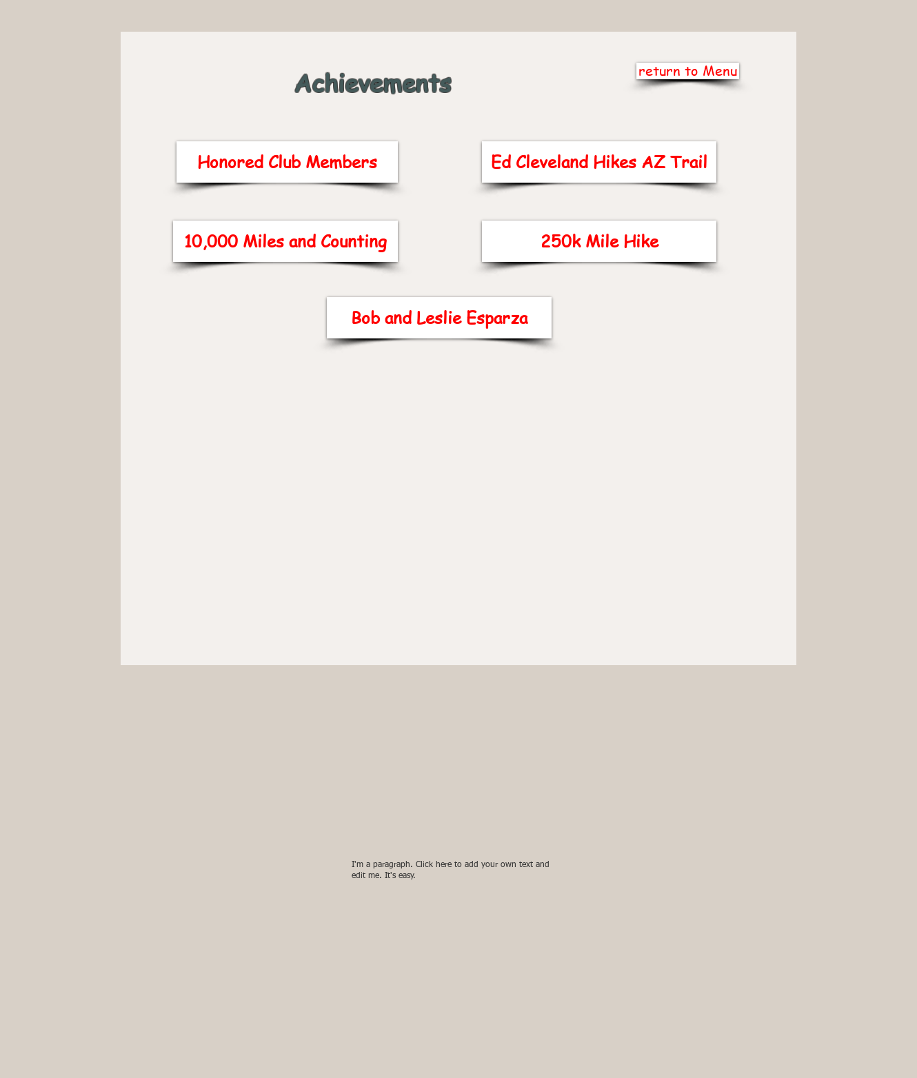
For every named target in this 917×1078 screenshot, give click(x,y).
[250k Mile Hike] (599, 241)
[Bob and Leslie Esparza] (439, 317)
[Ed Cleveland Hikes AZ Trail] (599, 162)
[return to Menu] (687, 71)
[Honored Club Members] (287, 162)
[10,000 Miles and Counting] (285, 241)
